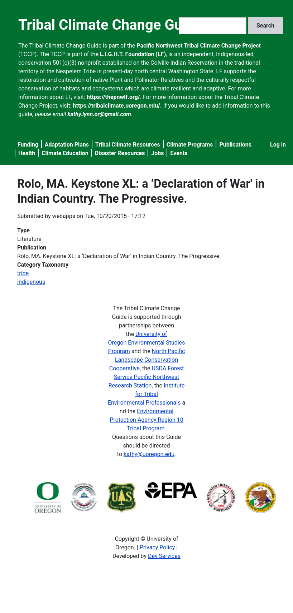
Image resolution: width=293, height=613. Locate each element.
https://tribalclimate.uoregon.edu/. (117, 105)
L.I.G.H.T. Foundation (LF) (133, 54)
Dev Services (164, 556)
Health (26, 153)
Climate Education (65, 153)
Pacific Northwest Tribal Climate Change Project (198, 45)
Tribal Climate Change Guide (110, 24)
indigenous (31, 281)
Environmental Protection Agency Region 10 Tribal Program (146, 420)
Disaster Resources (120, 153)
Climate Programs (190, 144)
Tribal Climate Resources (127, 144)
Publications (235, 144)
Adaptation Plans (67, 144)
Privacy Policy (157, 547)
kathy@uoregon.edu (149, 454)
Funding (28, 144)
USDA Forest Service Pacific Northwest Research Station (146, 377)
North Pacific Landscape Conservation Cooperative (147, 360)
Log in (278, 144)
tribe (23, 273)
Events (178, 153)
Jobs (157, 153)
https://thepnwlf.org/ (113, 97)
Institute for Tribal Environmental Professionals (146, 394)
